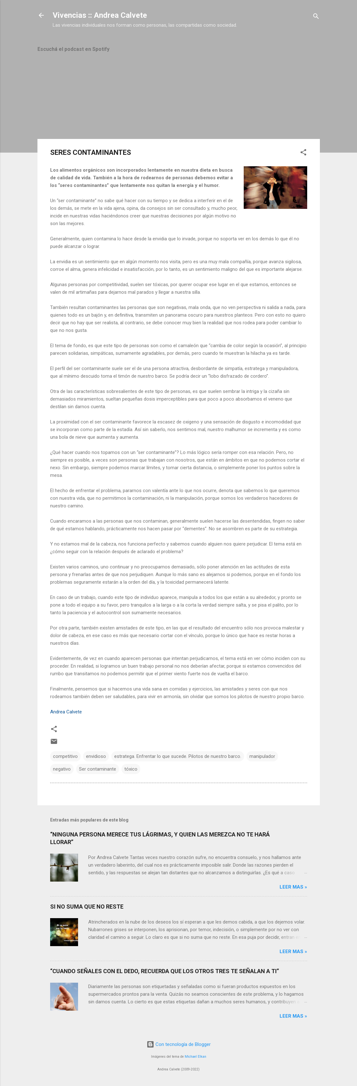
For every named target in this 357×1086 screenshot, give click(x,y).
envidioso (96, 756)
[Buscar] (316, 17)
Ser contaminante (97, 769)
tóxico (130, 769)
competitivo (65, 756)
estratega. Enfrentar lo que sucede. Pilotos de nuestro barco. (177, 756)
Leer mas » (293, 887)
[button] (303, 153)
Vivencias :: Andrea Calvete (100, 15)
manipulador (262, 756)
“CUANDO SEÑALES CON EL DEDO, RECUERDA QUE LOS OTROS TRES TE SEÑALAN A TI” (164, 971)
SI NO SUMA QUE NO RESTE (86, 906)
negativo (62, 769)
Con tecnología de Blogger (179, 1044)
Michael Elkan (195, 1057)
